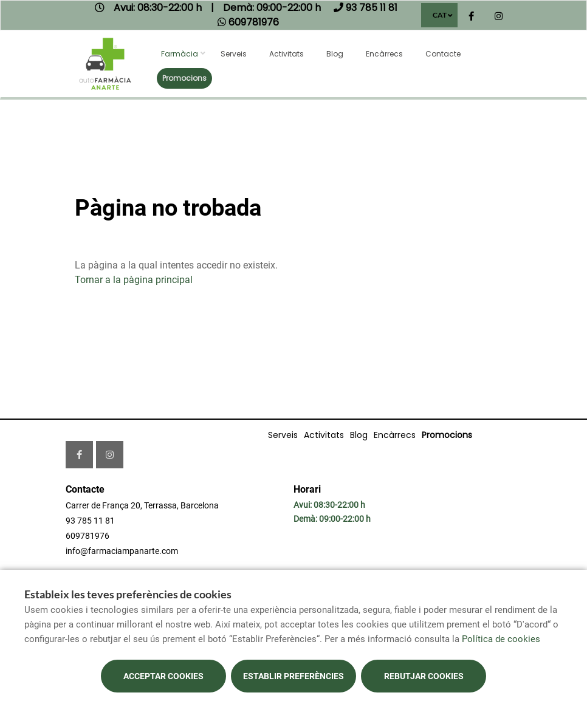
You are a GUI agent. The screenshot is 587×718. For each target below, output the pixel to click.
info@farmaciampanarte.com (122, 551)
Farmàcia (179, 54)
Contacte (443, 54)
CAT (440, 14)
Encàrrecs (384, 54)
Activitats (286, 54)
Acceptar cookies (163, 676)
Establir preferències (293, 676)
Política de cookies (501, 639)
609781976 (87, 536)
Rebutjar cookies (424, 676)
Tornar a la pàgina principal (134, 279)
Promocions (184, 78)
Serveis (234, 54)
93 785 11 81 (90, 520)
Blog (334, 54)
